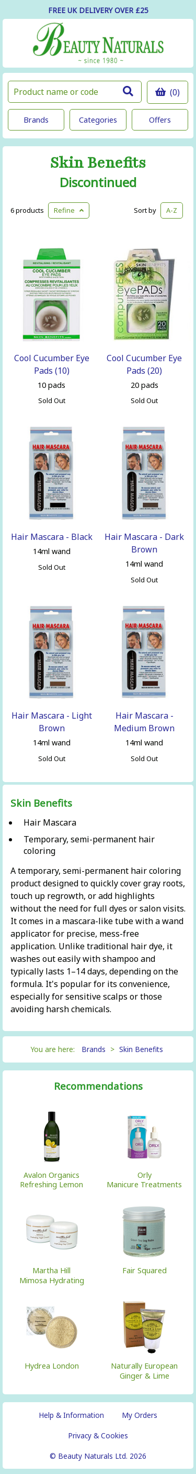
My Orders (139, 1415)
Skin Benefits (98, 163)
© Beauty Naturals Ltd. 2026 (98, 1456)
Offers (160, 120)
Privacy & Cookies (98, 1435)
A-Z (171, 210)
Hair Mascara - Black (52, 537)
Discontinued (98, 182)
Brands (36, 120)
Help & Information (71, 1415)
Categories (98, 120)
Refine (69, 210)
